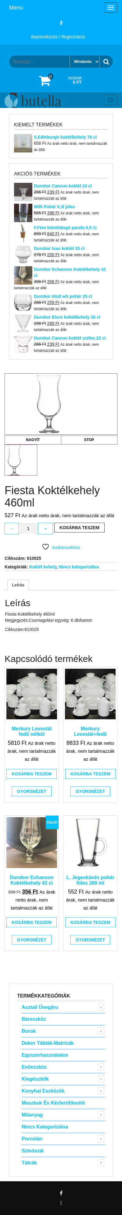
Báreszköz (34, 1019)
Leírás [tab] (18, 585)
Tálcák (29, 1162)
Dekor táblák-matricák (48, 1043)
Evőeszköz (34, 1067)
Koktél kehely (42, 566)
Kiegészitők (35, 1079)
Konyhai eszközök (43, 1091)
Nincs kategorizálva (79, 566)
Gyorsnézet (31, 791)
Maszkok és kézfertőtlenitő (53, 1102)
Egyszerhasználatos (45, 1055)
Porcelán (32, 1138)
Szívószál (33, 1150)
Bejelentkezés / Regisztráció (58, 36)
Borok (29, 1031)
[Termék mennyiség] (28, 529)
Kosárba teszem (79, 527)
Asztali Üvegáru (40, 1007)
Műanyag (32, 1114)
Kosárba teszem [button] (32, 773)
